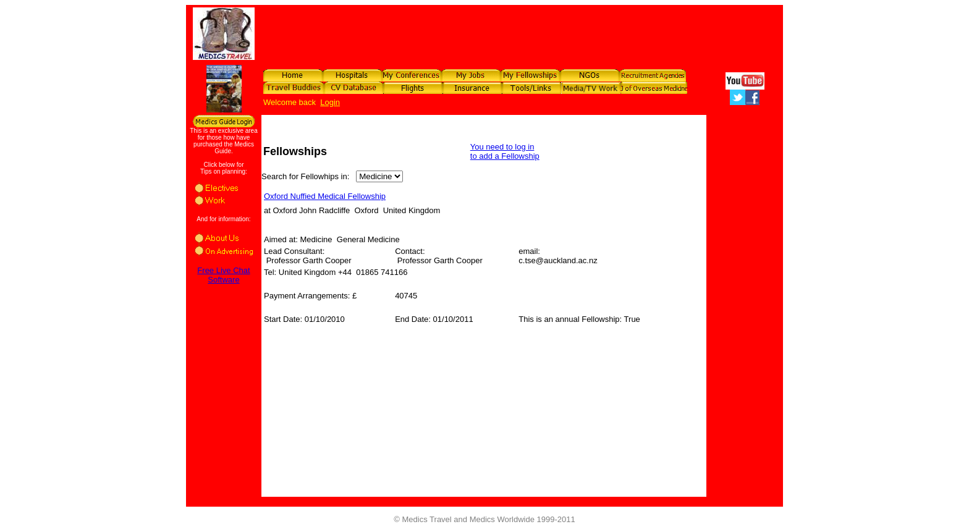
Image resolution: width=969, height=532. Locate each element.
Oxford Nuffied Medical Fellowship (325, 196)
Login (330, 102)
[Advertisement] (556, 33)
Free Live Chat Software (223, 275)
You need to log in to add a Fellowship (505, 151)
